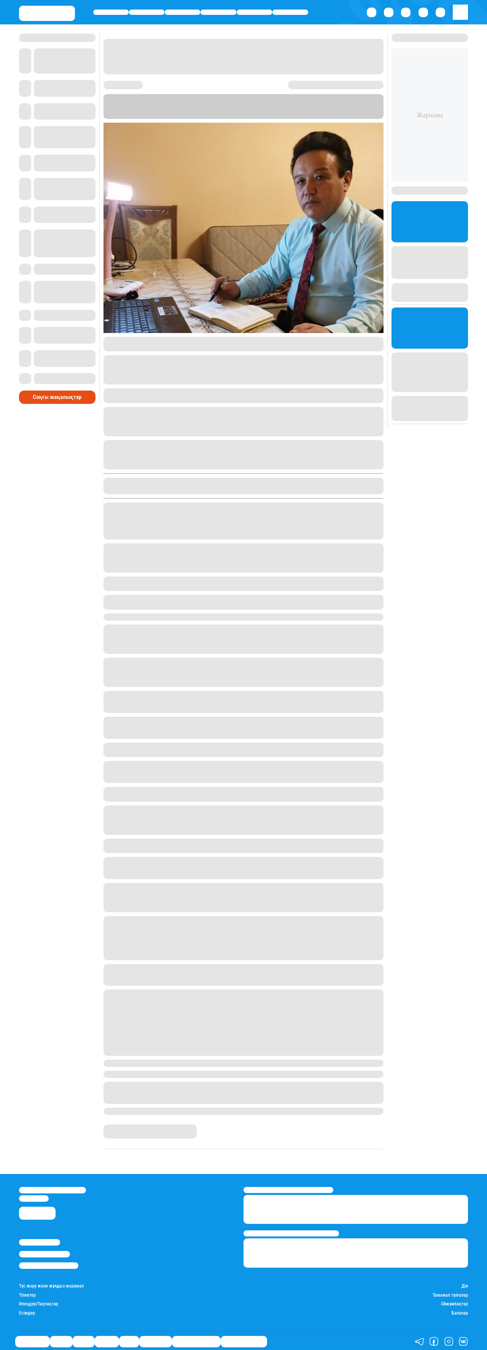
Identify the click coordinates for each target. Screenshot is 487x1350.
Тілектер (27, 1293)
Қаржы (147, 12)
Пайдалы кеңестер (243, 1340)
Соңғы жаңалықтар (57, 388)
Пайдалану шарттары (48, 1263)
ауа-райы (208, 418)
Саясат (182, 12)
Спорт (254, 12)
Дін (465, 1284)
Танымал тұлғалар (450, 1293)
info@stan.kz (34, 1196)
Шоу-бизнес (290, 12)
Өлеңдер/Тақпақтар (38, 1302)
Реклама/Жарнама (44, 1252)
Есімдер (27, 1311)
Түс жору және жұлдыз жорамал (51, 1284)
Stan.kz (210, 115)
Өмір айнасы (110, 12)
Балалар (460, 1311)
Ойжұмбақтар (454, 1302)
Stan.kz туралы (39, 1240)
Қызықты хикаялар (196, 1340)
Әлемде (219, 12)
